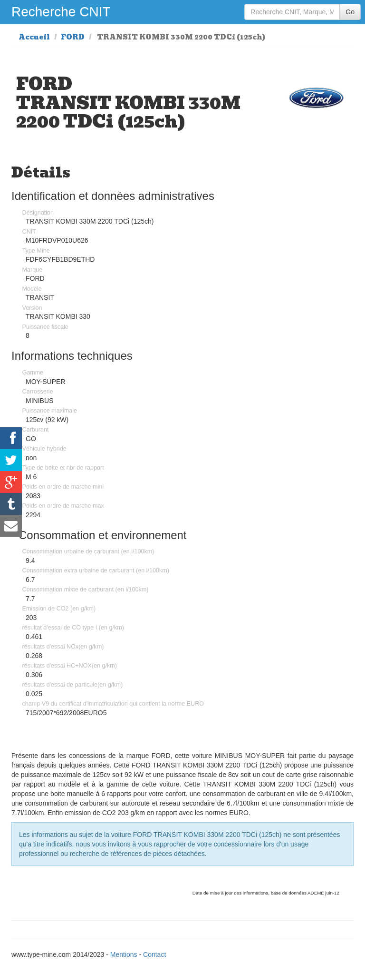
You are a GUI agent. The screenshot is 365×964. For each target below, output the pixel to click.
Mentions (123, 954)
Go (350, 12)
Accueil (34, 37)
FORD (73, 37)
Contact (154, 954)
